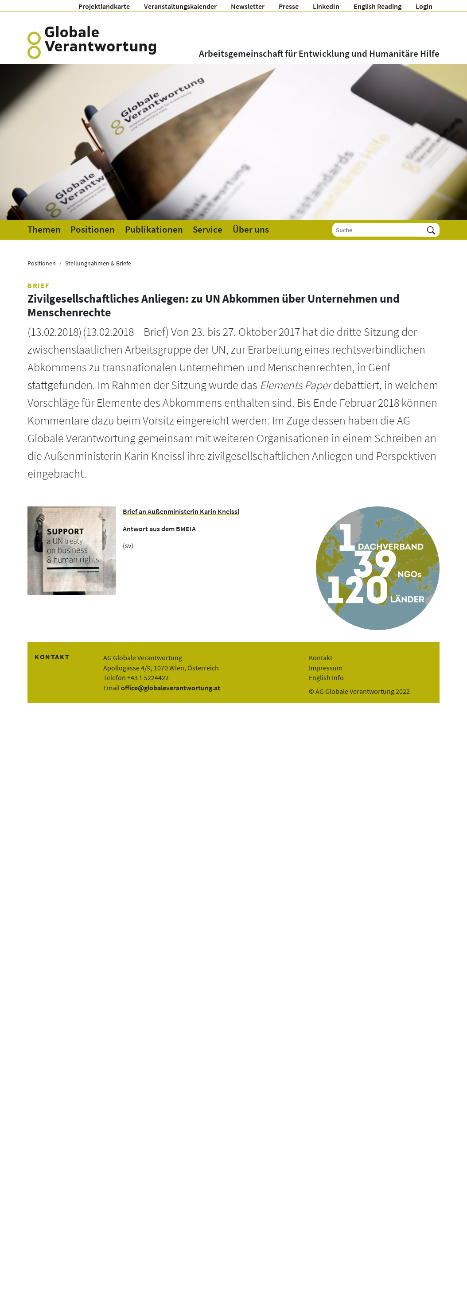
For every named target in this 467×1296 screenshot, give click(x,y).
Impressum (325, 667)
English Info (326, 677)
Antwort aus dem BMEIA (159, 528)
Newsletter (248, 6)
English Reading (377, 6)
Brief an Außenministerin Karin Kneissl (181, 511)
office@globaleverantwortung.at (170, 687)
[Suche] (377, 230)
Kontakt (320, 657)
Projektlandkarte (104, 6)
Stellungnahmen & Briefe (98, 263)
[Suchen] (431, 230)
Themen (44, 229)
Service (207, 229)
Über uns (251, 229)
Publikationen (154, 229)
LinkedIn (326, 6)
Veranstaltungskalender (180, 6)
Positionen (92, 229)
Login (424, 6)
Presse (289, 6)
